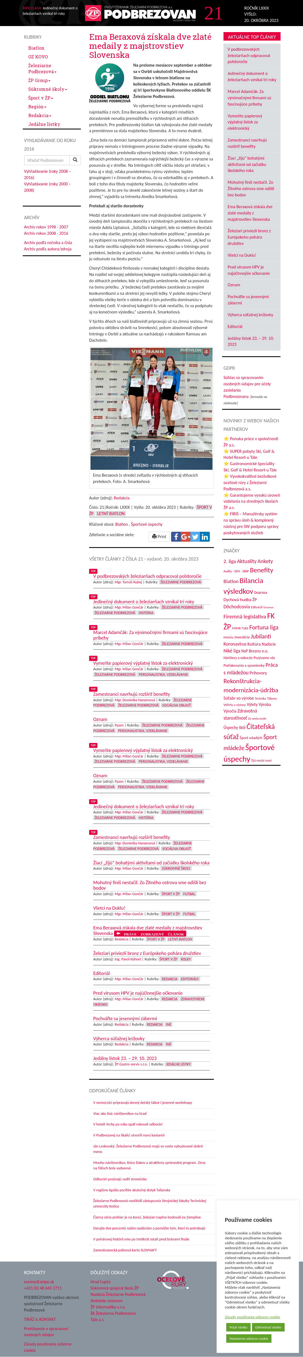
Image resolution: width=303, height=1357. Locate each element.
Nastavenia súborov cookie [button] (249, 1338)
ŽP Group (39, 80)
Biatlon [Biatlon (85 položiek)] (231, 581)
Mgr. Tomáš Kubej (128, 582)
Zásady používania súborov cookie (252, 1316)
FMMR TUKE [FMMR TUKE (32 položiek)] (240, 628)
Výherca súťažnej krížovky (250, 314)
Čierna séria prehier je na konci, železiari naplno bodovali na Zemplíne (147, 1217)
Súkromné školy (47, 89)
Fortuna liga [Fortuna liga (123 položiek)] (263, 627)
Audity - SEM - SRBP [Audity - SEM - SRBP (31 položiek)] (236, 571)
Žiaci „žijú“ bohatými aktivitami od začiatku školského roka (247, 164)
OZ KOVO (38, 57)
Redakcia (39, 115)
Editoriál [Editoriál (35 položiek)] (256, 607)
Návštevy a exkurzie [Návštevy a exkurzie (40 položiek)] (238, 657)
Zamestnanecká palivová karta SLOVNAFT (125, 1250)
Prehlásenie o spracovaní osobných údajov (46, 1332)
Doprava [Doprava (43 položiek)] (260, 592)
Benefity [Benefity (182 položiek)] (261, 570)
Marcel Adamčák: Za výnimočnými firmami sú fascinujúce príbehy (249, 98)
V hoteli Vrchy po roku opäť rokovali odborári (128, 1124)
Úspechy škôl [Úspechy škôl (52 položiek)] (234, 727)
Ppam (119, 725)
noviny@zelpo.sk (39, 1281)
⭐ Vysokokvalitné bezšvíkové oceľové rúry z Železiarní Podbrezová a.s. (249, 482)
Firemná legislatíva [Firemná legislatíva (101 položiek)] (244, 616)
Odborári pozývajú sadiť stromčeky (120, 1179)
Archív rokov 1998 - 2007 (46, 227)
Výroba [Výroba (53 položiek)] (265, 704)
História (146, 612)
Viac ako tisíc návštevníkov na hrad (119, 1113)
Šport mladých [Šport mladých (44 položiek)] (251, 738)
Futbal (189, 894)
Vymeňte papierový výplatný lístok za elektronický (245, 122)
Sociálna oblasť (176, 705)
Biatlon (36, 48)
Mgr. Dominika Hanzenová (135, 700)
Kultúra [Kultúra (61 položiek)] (254, 644)
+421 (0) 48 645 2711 (43, 1288)
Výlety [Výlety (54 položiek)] (252, 704)
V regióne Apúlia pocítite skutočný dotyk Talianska (131, 1190)
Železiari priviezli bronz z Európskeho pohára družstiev (249, 237)
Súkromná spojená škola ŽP (114, 1288)
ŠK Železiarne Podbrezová (113, 1313)
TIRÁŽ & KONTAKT (40, 1319)
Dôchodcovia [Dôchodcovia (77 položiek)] (236, 606)
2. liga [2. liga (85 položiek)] (229, 561)
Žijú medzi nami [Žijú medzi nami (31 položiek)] (261, 760)
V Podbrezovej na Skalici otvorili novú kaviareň (129, 1135)
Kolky (186, 959)
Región (37, 106)
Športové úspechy (146, 524)
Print (159, 536)
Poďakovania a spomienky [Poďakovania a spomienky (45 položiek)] (244, 665)
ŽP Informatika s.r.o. (108, 1307)
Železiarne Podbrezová (42, 68)
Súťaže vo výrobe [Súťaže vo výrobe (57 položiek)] (238, 698)
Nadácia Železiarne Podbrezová (118, 1294)
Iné (168, 1024)
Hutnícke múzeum (106, 1300)
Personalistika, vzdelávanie (163, 674)
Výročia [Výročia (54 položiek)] (229, 711)
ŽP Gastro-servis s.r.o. (131, 1064)
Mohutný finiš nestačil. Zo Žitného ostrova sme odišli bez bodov (251, 188)
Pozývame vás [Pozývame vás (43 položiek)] (264, 657)
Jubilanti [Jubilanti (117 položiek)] (261, 636)
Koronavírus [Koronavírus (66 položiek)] (235, 644)
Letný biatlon (110, 513)
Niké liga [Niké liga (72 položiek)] (231, 651)
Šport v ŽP (40, 98)
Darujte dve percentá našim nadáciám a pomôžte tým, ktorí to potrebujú (149, 1228)
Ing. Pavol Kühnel (128, 959)
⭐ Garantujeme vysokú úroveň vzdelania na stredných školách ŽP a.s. (251, 501)
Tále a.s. (97, 1319)
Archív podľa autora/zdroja (48, 248)
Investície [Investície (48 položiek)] (242, 637)
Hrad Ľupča (100, 1281)
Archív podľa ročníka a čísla (48, 242)
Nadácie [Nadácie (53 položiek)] (269, 644)
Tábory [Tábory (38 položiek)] (272, 698)
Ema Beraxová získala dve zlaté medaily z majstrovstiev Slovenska (250, 213)
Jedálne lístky (44, 124)
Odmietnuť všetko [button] (268, 1327)
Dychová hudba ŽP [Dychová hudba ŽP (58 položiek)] (240, 599)
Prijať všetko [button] (238, 1327)
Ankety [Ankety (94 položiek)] (265, 561)
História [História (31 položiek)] (228, 637)
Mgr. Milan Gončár (129, 607)
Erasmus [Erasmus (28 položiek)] (268, 607)
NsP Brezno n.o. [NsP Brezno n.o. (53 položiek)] (254, 651)
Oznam (234, 284)
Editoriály (190, 979)
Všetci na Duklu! (242, 255)
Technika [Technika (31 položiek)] (260, 698)
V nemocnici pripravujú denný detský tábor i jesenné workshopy (142, 1102)
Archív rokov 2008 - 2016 (46, 233)
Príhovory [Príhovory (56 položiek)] (258, 672)
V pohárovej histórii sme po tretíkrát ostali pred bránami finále (141, 1239)
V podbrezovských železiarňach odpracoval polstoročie (249, 55)
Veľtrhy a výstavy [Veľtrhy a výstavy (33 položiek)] (234, 705)
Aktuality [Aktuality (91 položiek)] (246, 561)
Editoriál (235, 326)
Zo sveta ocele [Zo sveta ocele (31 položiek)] (257, 718)
